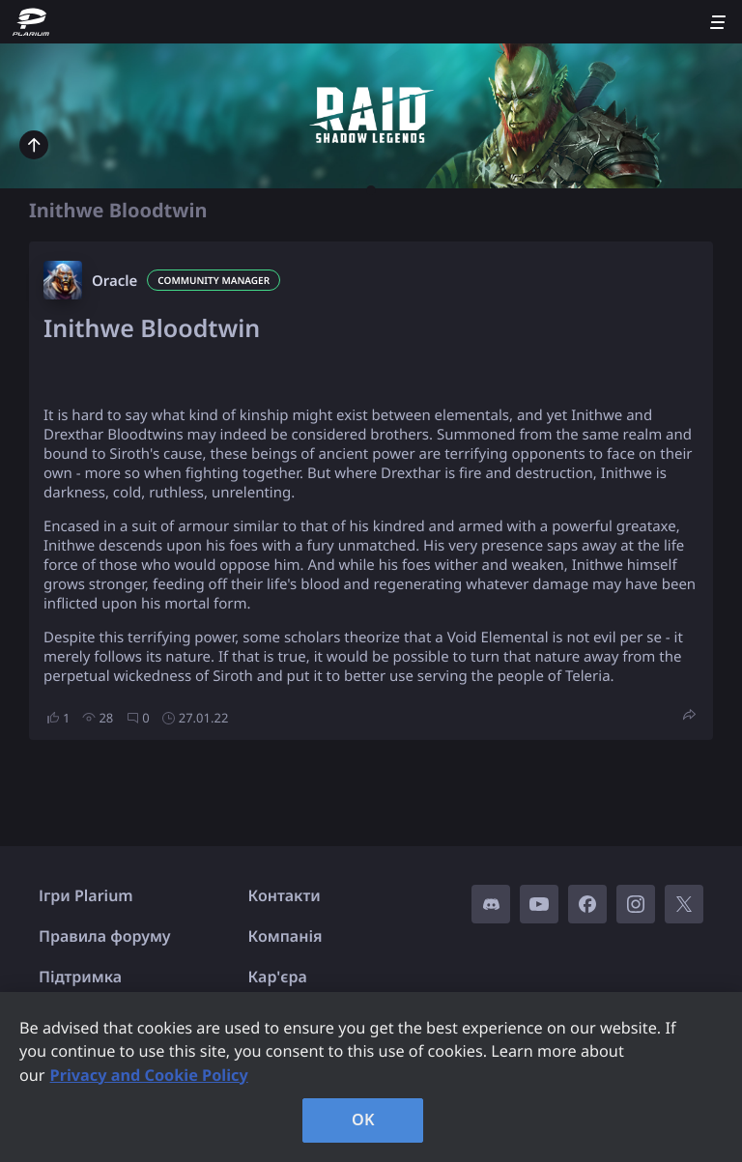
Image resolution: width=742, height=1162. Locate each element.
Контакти (284, 895)
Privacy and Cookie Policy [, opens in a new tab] (149, 1075)
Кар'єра (277, 976)
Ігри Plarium (86, 895)
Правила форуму (105, 936)
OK (363, 1119)
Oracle (114, 281)
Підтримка (80, 976)
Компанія (285, 936)
